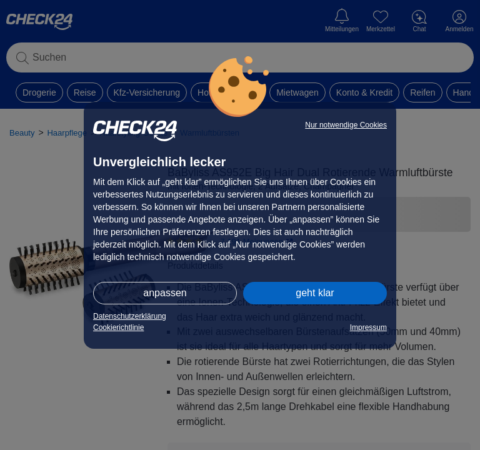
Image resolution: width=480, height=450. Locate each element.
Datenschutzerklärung (129, 316)
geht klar (315, 293)
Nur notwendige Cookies (346, 125)
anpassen (164, 293)
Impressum (368, 327)
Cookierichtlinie (118, 327)
